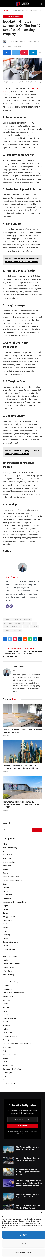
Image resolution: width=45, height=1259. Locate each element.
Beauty (5, 873)
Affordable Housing (10, 848)
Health (5, 946)
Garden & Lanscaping (10, 942)
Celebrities (7, 888)
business (27, 619)
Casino (5, 884)
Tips (4, 1076)
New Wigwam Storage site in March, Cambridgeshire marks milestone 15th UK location (21, 804)
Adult (5, 844)
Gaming (5, 938)
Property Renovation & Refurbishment (17, 1044)
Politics (5, 1029)
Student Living (8, 1065)
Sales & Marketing (9, 1055)
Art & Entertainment (10, 862)
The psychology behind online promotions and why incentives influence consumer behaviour (29, 1183)
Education (6, 909)
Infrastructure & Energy (11, 964)
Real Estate (7, 1047)
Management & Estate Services (14, 993)
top (20, 630)
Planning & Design (9, 1018)
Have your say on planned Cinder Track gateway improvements (12, 654)
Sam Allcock (14, 41)
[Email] (7, 606)
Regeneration (8, 1051)
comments (8, 623)
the (14, 630)
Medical (5, 1004)
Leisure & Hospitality (10, 982)
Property (6, 1040)
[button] (41, 1212)
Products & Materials (10, 1036)
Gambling (6, 935)
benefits (18, 619)
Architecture (7, 859)
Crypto (5, 906)
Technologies (7, 1073)
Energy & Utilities (9, 917)
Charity (5, 891)
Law (4, 978)
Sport (5, 1062)
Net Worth (6, 1007)
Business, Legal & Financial (13, 16)
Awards (5, 869)
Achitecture (8, 619)
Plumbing (6, 1026)
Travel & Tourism (9, 1084)
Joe (34, 623)
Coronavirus (7, 898)
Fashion (5, 928)
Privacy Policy (21, 1134)
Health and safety (9, 949)
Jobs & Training (8, 975)
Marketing (6, 1000)
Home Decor (7, 953)
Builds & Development (11, 877)
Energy (5, 913)
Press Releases (8, 1033)
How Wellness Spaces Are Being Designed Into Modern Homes (28, 1171)
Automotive (7, 866)
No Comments (33, 41)
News (5, 1011)
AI (3, 851)
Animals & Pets (8, 855)
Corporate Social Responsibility (14, 902)
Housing (6, 960)
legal (6, 626)
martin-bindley (16, 626)
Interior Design (8, 967)
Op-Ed (5, 1015)
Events (5, 924)
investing (26, 623)
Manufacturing (8, 996)
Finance (5, 931)
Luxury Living (7, 989)
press (26, 626)
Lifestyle (6, 986)
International (7, 971)
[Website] (11, 606)
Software (6, 1058)
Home (15, 10)
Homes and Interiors (10, 957)
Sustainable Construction (12, 1069)
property (34, 626)
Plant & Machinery (9, 1022)
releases (7, 630)
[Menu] (3, 4)
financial (17, 623)
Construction (7, 895)
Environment (7, 920)
